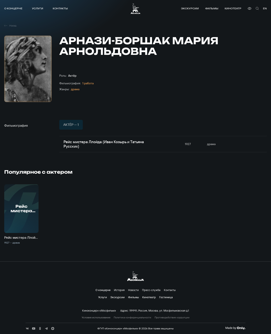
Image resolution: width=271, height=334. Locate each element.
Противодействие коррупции (172, 317)
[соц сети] (27, 328)
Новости (133, 290)
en (265, 8)
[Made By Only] (235, 328)
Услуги (37, 8)
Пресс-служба (151, 290)
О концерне (13, 8)
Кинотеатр (233, 8)
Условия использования (96, 317)
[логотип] (135, 8)
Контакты (60, 8)
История (119, 290)
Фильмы (211, 8)
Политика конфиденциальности (132, 317)
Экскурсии (190, 8)
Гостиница (166, 297)
